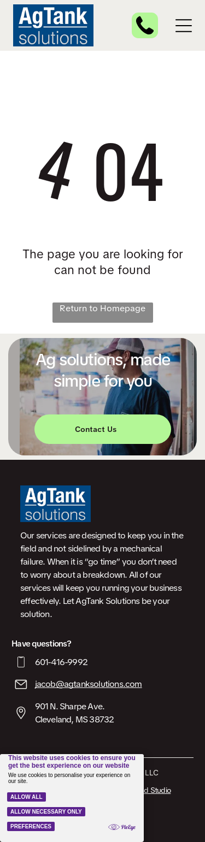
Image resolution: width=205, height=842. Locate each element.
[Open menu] (183, 25)
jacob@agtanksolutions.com (88, 684)
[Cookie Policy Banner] (72, 798)
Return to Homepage (102, 308)
